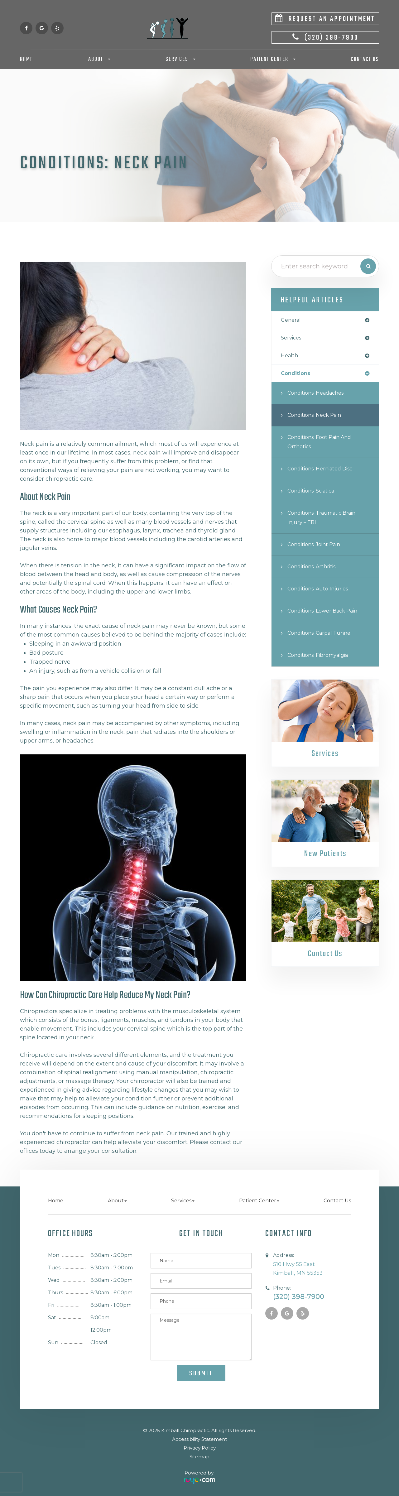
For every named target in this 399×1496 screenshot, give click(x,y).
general (292, 320)
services (292, 338)
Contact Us (365, 59)
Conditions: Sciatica (314, 493)
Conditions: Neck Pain (317, 417)
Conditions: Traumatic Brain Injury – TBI (326, 520)
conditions (296, 375)
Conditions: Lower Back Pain (327, 613)
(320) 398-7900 (331, 37)
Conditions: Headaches (319, 395)
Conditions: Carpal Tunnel (323, 635)
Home (26, 59)
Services (325, 756)
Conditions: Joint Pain (317, 546)
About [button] (99, 59)
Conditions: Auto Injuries (321, 591)
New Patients (325, 856)
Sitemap (199, 1457)
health (290, 357)
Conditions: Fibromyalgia (322, 657)
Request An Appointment (331, 19)
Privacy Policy (200, 1448)
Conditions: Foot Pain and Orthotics (323, 444)
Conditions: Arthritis (314, 568)
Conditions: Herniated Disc (324, 471)
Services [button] (180, 59)
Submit (201, 1373)
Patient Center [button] (273, 59)
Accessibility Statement (199, 1439)
